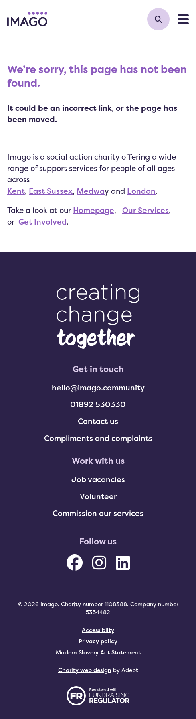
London (141, 191)
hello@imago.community (98, 387)
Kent (16, 191)
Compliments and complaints (98, 438)
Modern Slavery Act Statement (98, 652)
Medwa (91, 191)
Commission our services (98, 513)
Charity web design (84, 670)
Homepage (93, 210)
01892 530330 (98, 404)
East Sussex (51, 191)
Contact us (98, 421)
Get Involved (42, 222)
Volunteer (98, 496)
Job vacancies (98, 479)
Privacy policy (98, 641)
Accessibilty (98, 630)
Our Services (145, 210)
